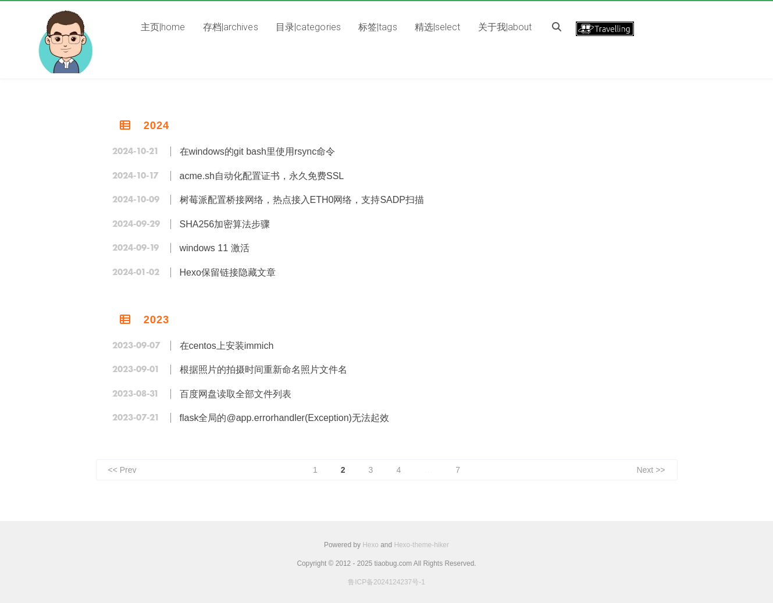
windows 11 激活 (215, 248)
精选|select (438, 27)
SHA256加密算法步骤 (225, 224)
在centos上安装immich (227, 346)
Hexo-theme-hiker (421, 545)
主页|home (163, 27)
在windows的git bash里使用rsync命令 (258, 151)
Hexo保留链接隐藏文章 (228, 272)
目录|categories (308, 27)
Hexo (370, 545)
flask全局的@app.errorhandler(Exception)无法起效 (284, 418)
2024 (156, 125)
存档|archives (230, 27)
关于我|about (505, 27)
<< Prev (122, 469)
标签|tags (377, 27)
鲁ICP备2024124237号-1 (386, 582)
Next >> (650, 469)
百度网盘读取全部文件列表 (235, 394)
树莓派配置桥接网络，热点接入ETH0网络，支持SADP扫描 (302, 200)
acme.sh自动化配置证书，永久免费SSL (262, 176)
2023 (156, 320)
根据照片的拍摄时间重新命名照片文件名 (263, 369)
